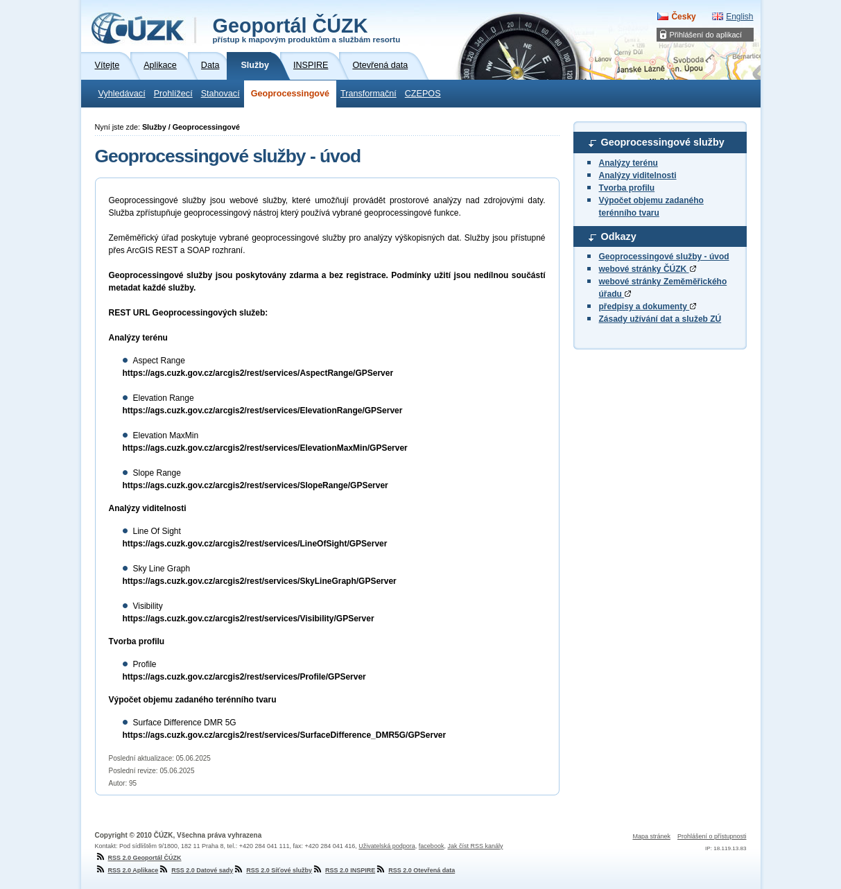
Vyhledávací (122, 93)
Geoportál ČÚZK (307, 29)
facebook (431, 846)
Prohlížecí (173, 93)
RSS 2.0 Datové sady (195, 870)
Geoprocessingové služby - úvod (664, 256)
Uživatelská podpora (386, 846)
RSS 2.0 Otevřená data (415, 870)
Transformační (368, 93)
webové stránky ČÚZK (647, 269)
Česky (683, 16)
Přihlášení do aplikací (706, 35)
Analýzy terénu (628, 163)
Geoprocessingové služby (663, 142)
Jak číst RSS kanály (475, 846)
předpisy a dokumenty (648, 306)
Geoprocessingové (290, 93)
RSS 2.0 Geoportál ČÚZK (138, 857)
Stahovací (220, 93)
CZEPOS (423, 93)
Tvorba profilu (627, 188)
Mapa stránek (651, 836)
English (739, 16)
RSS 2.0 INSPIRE (343, 870)
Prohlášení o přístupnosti (712, 836)
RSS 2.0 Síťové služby (272, 870)
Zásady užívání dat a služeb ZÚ (660, 319)
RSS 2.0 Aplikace (127, 870)
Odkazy (618, 236)
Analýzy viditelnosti (638, 175)
